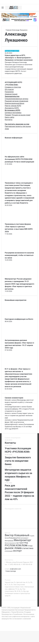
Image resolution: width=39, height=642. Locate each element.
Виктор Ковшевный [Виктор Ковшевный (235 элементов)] (17, 535)
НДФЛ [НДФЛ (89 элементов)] (21, 543)
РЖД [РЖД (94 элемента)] (26, 543)
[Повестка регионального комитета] (19, 524)
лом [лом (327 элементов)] (24, 545)
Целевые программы (13, 113)
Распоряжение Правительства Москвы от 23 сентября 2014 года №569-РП (19, 427)
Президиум (9, 92)
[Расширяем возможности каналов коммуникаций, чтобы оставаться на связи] (16, 250)
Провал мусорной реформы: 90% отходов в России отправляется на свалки (19, 409)
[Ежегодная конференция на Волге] (16, 317)
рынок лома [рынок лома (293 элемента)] (13, 548)
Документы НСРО (12, 108)
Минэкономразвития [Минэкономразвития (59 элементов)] (10, 543)
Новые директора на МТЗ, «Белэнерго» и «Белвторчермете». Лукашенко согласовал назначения (19, 57)
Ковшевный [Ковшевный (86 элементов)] (13, 538)
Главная (8, 30)
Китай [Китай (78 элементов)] (7, 538)
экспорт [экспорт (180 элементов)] (17, 550)
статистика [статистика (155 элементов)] (27, 548)
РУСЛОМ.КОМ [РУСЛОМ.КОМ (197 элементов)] (13, 545)
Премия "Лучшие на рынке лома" (17, 115)
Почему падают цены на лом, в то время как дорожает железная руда (19, 415)
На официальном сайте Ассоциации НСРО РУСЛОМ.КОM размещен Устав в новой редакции (19, 159)
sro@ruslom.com (15, 569)
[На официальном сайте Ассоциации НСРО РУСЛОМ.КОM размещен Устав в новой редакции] (16, 154)
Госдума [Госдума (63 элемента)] (32, 535)
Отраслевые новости (12, 51)
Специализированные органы (16, 99)
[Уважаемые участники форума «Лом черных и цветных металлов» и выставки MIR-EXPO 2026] (16, 222)
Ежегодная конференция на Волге (19, 319)
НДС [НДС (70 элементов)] (17, 543)
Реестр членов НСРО (13, 106)
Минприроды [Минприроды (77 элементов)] (9, 540)
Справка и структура (13, 87)
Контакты (8, 120)
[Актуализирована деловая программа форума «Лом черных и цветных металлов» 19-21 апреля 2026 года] (16, 338)
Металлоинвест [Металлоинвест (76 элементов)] (23, 538)
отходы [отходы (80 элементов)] (30, 546)
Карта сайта (9, 117)
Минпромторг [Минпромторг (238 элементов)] (22, 540)
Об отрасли (9, 89)
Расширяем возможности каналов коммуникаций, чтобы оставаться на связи (19, 255)
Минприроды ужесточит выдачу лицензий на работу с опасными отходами (19, 402)
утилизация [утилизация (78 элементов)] (9, 551)
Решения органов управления (16, 101)
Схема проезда (11, 571)
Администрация (11, 94)
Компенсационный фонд (14, 103)
